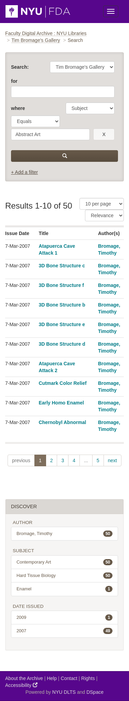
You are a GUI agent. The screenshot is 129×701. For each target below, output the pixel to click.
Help (52, 678)
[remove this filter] (104, 134)
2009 (64, 617)
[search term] (50, 134)
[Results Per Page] (101, 204)
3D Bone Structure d (62, 344)
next (112, 460)
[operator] (35, 121)
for (14, 81)
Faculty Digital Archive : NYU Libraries (46, 33)
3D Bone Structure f (61, 285)
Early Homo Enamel (61, 402)
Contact (69, 678)
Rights (88, 678)
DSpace (95, 692)
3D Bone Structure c (62, 265)
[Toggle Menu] (110, 11)
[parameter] (90, 108)
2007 (64, 631)
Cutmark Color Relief (62, 383)
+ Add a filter (24, 172)
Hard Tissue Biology (64, 575)
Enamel (64, 589)
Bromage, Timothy (64, 534)
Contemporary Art (64, 562)
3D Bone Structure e (62, 324)
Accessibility (21, 685)
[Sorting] (104, 215)
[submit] (64, 156)
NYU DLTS (64, 692)
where (18, 108)
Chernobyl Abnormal (62, 422)
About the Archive (24, 678)
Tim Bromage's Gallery (35, 40)
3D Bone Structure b (62, 305)
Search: (20, 67)
